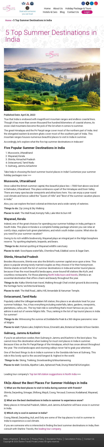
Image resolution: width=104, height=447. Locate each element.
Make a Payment (10, 439)
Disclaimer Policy (54, 439)
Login (87, 12)
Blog (62, 12)
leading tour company (49, 428)
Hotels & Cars (50, 12)
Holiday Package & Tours (78, 8)
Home (47, 8)
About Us (58, 8)
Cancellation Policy (73, 439)
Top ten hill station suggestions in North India (53, 374)
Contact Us (73, 12)
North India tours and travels (63, 274)
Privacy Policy (38, 439)
